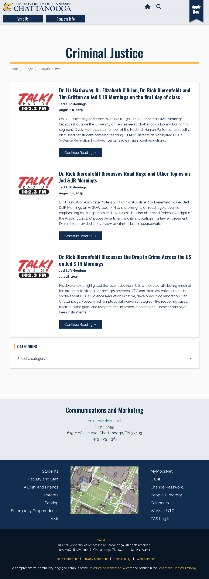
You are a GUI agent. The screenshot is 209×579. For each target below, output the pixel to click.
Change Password (167, 487)
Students (50, 471)
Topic (29, 69)
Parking (51, 503)
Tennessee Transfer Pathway (177, 568)
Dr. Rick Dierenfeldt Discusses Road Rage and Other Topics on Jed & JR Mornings (124, 177)
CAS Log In (161, 518)
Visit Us (19, 19)
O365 (155, 479)
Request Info (55, 19)
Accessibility (122, 559)
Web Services (145, 559)
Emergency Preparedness (34, 510)
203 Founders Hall (104, 421)
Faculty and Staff (43, 479)
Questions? (104, 540)
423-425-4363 (105, 439)
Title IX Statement (66, 559)
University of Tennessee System (110, 568)
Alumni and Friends (41, 487)
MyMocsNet (162, 471)
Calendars (160, 503)
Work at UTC (162, 510)
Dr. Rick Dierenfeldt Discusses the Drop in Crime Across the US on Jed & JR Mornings (125, 260)
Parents (51, 495)
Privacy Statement (95, 559)
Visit (54, 518)
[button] (159, 7)
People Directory (166, 495)
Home (14, 69)
